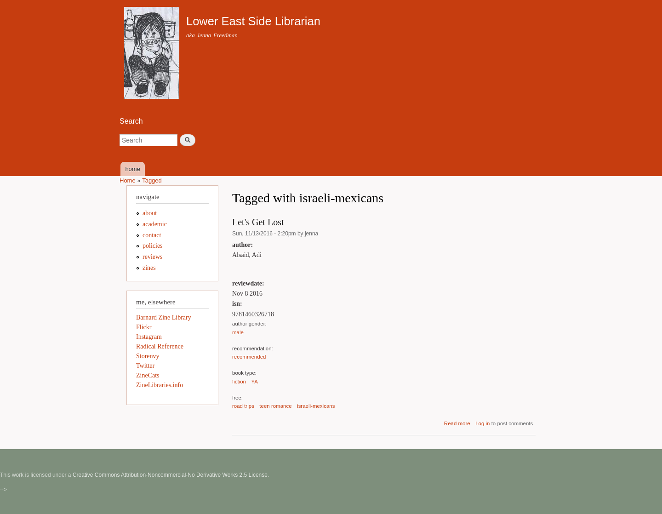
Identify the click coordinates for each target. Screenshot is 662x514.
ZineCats (148, 375)
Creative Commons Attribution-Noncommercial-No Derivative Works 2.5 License (170, 475)
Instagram (149, 336)
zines (149, 267)
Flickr (143, 327)
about (150, 213)
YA (254, 381)
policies (153, 245)
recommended (249, 357)
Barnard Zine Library (163, 317)
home (132, 169)
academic (155, 224)
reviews (153, 256)
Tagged (152, 180)
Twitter (145, 365)
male (238, 332)
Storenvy (148, 356)
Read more (457, 423)
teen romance (275, 406)
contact (152, 235)
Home (128, 180)
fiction (239, 381)
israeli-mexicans (316, 406)
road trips (243, 406)
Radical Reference (159, 346)
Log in (482, 423)
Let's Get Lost (258, 222)
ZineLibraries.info (159, 385)
